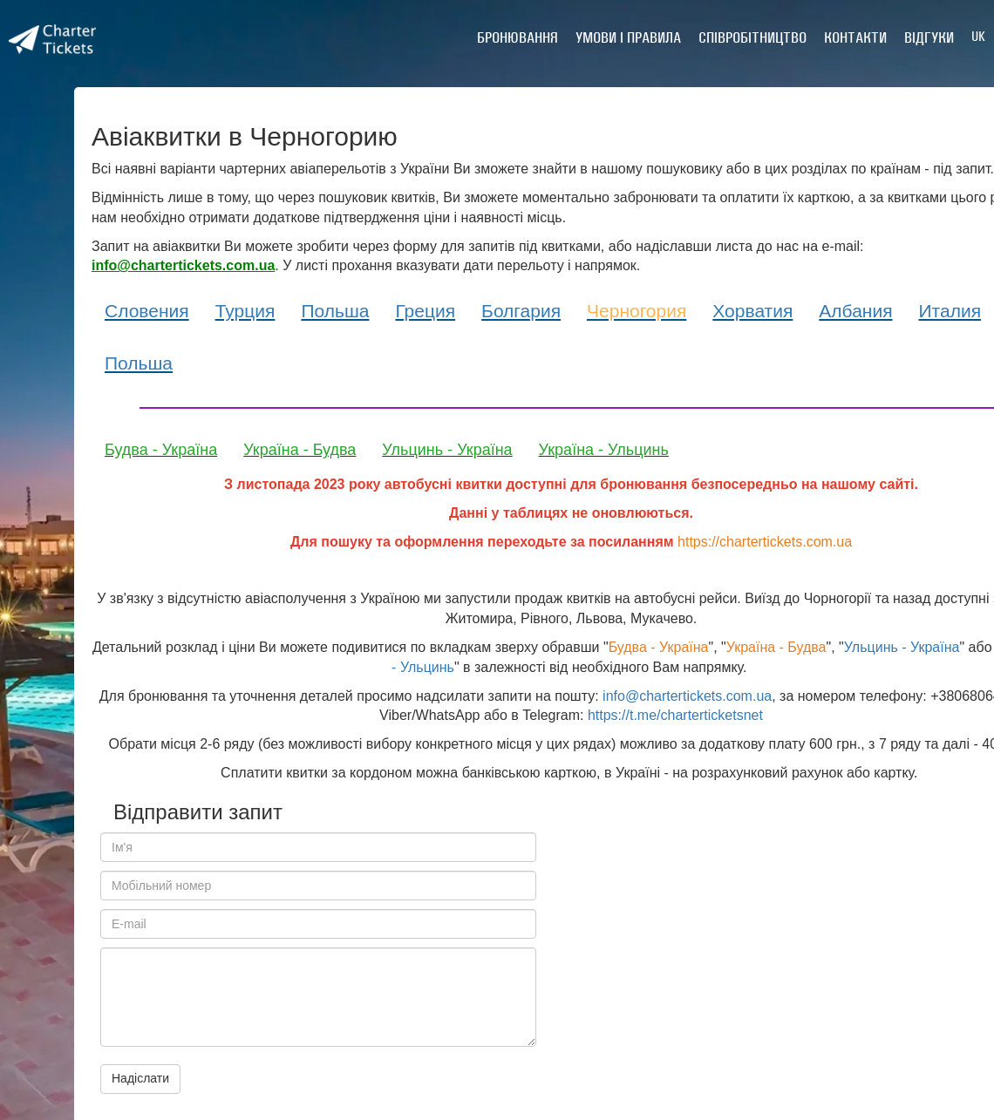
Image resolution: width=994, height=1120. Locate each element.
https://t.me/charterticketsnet (675, 715)
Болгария (521, 311)
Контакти (855, 37)
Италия (950, 311)
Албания (855, 311)
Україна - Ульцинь (604, 449)
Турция (245, 311)
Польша (335, 311)
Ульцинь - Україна (447, 449)
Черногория (636, 311)
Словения (147, 311)
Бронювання (517, 37)
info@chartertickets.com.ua (687, 696)
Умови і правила (628, 37)
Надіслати (140, 1078)
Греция (425, 311)
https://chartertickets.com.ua (764, 541)
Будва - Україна (161, 449)
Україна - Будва (299, 449)
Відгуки (929, 37)
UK (978, 36)
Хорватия (752, 311)
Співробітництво (752, 37)
